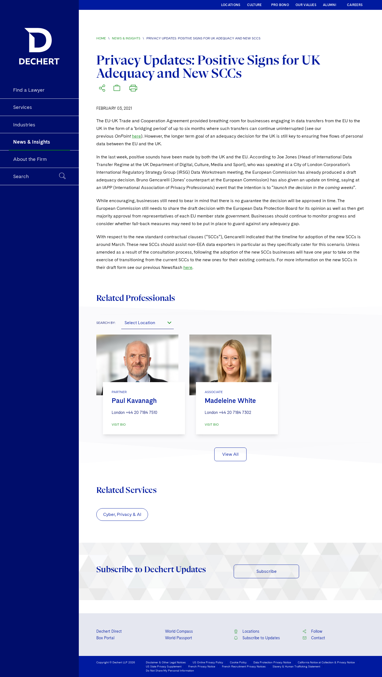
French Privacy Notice (201, 666)
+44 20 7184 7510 (141, 412)
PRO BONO (280, 5)
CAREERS (355, 5)
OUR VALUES (306, 5)
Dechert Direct (109, 631)
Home (101, 38)
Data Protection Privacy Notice (272, 662)
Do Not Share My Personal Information (170, 670)
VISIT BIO (119, 424)
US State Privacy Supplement (163, 666)
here (136, 136)
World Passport (178, 638)
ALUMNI (329, 5)
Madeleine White (230, 401)
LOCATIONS (231, 5)
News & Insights (126, 38)
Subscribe (266, 571)
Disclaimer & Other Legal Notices (166, 662)
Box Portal (105, 638)
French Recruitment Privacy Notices (244, 666)
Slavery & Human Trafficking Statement (296, 666)
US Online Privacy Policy (208, 662)
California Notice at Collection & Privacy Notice (326, 662)
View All (230, 454)
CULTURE (254, 5)
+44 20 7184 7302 (235, 412)
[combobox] (147, 322)
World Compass (179, 631)
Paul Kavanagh (134, 401)
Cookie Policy (238, 662)
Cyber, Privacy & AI (122, 514)
